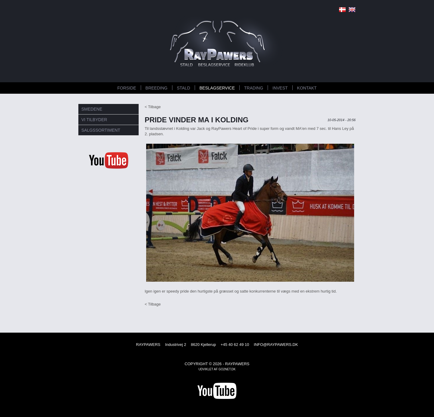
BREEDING (157, 88)
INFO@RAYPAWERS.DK (276, 344)
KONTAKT (307, 88)
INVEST (280, 88)
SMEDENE (91, 109)
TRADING (253, 88)
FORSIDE (126, 88)
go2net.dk (227, 369)
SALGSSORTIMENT (100, 130)
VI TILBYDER (94, 119)
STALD (183, 88)
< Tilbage (153, 107)
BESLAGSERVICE (217, 88)
